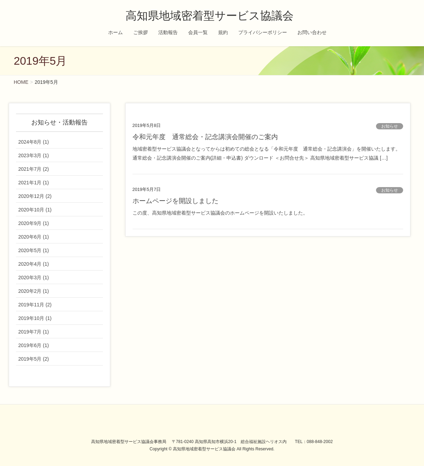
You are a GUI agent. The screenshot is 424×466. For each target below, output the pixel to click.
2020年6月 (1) (33, 237)
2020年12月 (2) (35, 196)
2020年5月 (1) (33, 250)
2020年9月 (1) (33, 223)
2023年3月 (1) (33, 155)
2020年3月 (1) (33, 277)
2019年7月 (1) (33, 332)
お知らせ (389, 126)
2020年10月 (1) (35, 209)
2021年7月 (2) (33, 169)
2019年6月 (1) (33, 345)
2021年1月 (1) (33, 182)
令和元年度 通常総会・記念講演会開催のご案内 (205, 136)
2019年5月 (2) (33, 359)
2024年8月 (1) (33, 142)
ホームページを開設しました (175, 200)
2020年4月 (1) (33, 264)
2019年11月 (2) (35, 304)
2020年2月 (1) (33, 291)
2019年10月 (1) (35, 318)
